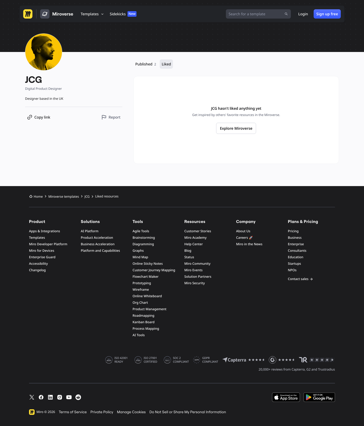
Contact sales (300, 279)
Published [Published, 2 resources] (145, 64)
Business (295, 238)
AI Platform (89, 231)
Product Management (149, 309)
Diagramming (143, 244)
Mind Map (140, 257)
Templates (37, 238)
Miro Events (193, 270)
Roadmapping (143, 315)
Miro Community (197, 263)
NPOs (292, 270)
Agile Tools (141, 231)
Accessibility (38, 263)
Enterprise (296, 244)
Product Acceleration (97, 238)
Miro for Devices (41, 250)
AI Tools (139, 335)
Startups (294, 263)
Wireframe (141, 289)
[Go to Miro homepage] (27, 14)
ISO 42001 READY (121, 360)
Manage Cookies (131, 412)
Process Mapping (146, 328)
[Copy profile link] (38, 117)
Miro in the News (249, 244)
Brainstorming (144, 238)
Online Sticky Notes (148, 263)
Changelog (37, 270)
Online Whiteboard (147, 296)
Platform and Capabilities (100, 250)
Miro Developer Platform (48, 244)
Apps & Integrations (44, 231)
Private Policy (102, 412)
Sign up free (327, 13)
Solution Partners (197, 276)
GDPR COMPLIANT (210, 360)
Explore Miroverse (236, 128)
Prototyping (142, 283)
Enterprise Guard (42, 257)
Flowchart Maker (146, 276)
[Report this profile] (110, 117)
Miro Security (194, 283)
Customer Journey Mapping (154, 270)
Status (189, 257)
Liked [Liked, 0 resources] (166, 64)
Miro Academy (195, 238)
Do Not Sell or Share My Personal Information (187, 412)
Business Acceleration (97, 244)
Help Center (193, 244)
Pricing (293, 231)
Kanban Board (144, 322)
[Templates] (92, 14)
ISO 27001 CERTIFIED (150, 360)
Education (295, 257)
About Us (243, 231)
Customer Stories (197, 231)
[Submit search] (286, 14)
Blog (187, 250)
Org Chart (140, 302)
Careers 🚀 (244, 238)
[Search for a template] (258, 14)
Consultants (297, 250)
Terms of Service (73, 412)
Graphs (138, 250)
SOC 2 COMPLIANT (181, 360)
